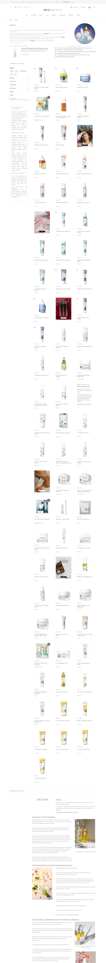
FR (10, 7)
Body (41, 15)
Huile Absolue (19, 176)
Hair (47, 15)
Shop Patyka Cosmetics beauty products (67, 812)
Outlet (78, 15)
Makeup (54, 15)
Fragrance (62, 15)
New (26, 15)
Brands (71, 15)
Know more (26, 54)
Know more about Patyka (16, 42)
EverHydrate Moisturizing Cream (35, 2)
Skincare (33, 15)
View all (22, 63)
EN (12, 7)
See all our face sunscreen (84, 404)
